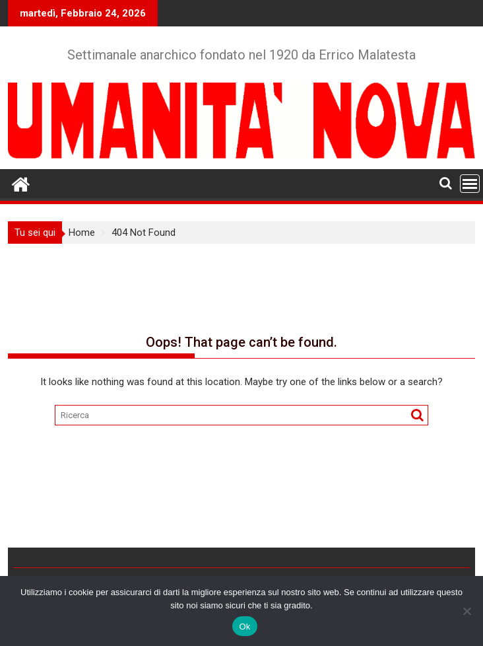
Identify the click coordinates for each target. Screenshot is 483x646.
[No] (466, 611)
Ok (244, 626)
